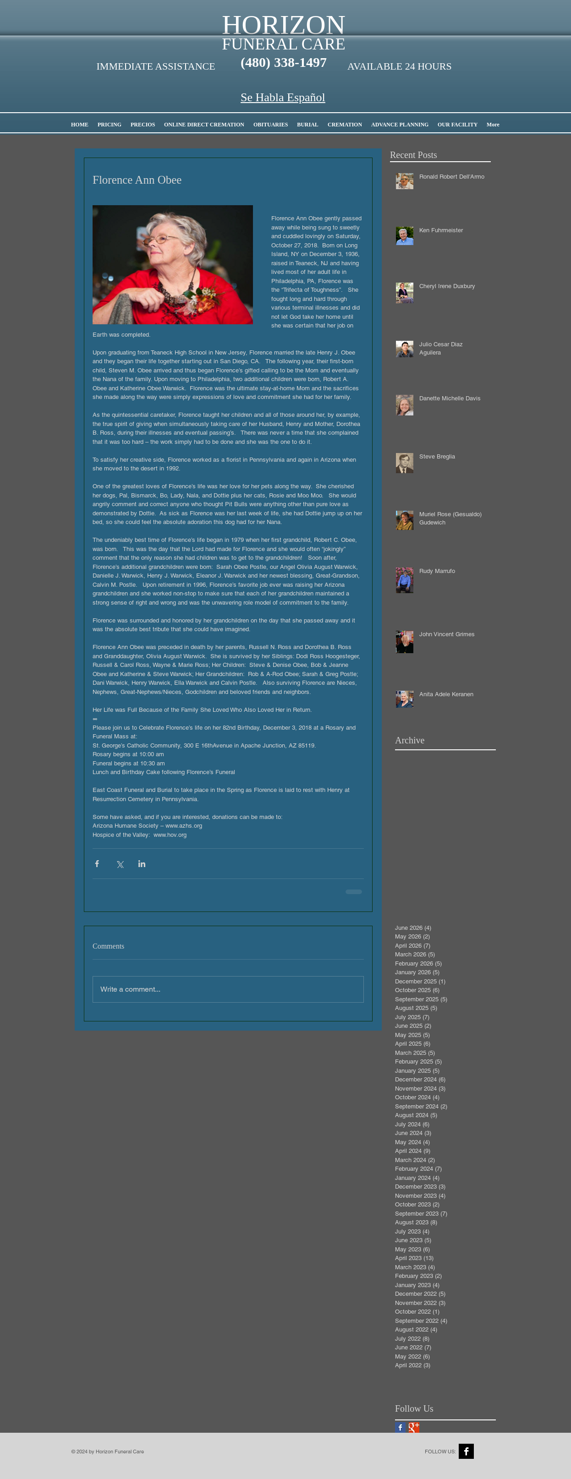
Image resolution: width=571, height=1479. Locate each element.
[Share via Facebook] (97, 863)
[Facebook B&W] (466, 1451)
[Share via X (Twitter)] (119, 863)
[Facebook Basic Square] (400, 1427)
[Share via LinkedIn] (141, 863)
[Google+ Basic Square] (414, 1427)
